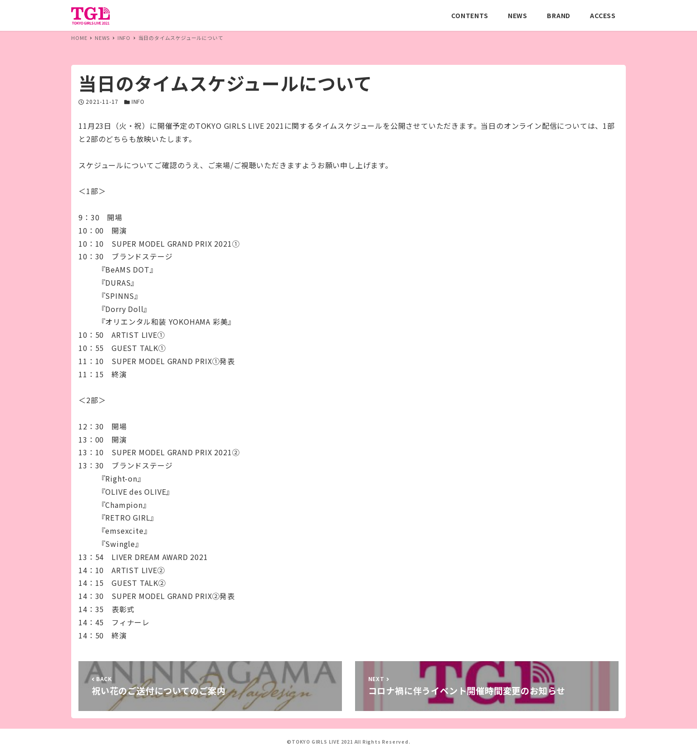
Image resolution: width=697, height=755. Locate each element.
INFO (138, 101)
